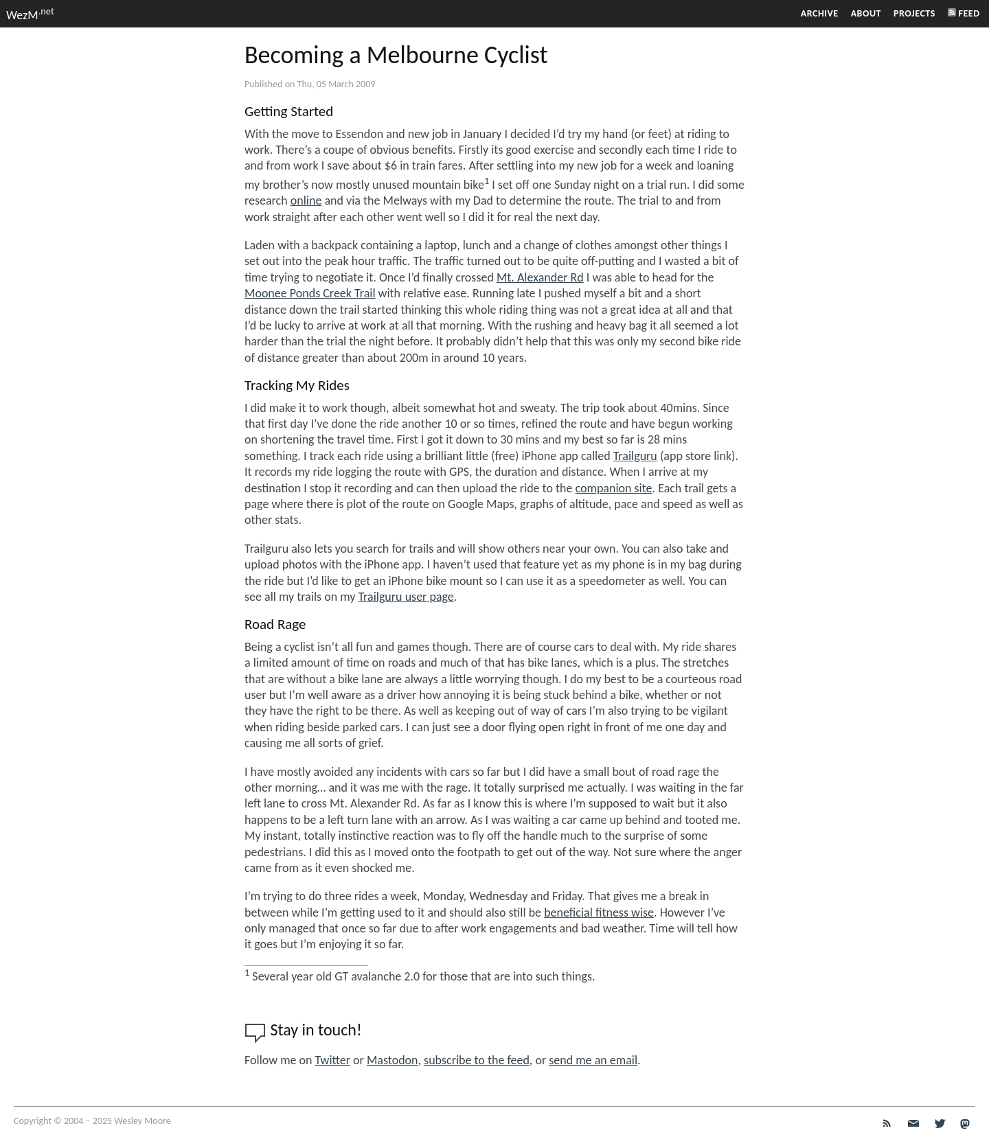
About (866, 13)
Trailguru (635, 455)
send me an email (593, 1060)
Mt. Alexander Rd (540, 277)
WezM (30, 15)
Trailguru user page (405, 596)
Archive (820, 13)
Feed (964, 13)
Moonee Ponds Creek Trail (310, 293)
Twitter (332, 1060)
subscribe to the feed (477, 1060)
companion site (614, 488)
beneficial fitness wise (599, 912)
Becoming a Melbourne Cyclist (396, 55)
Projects (914, 13)
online (306, 200)
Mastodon (392, 1060)
